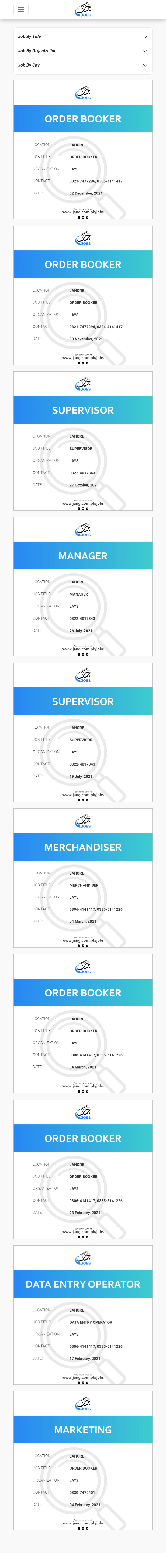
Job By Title (29, 36)
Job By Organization (37, 50)
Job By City (29, 65)
